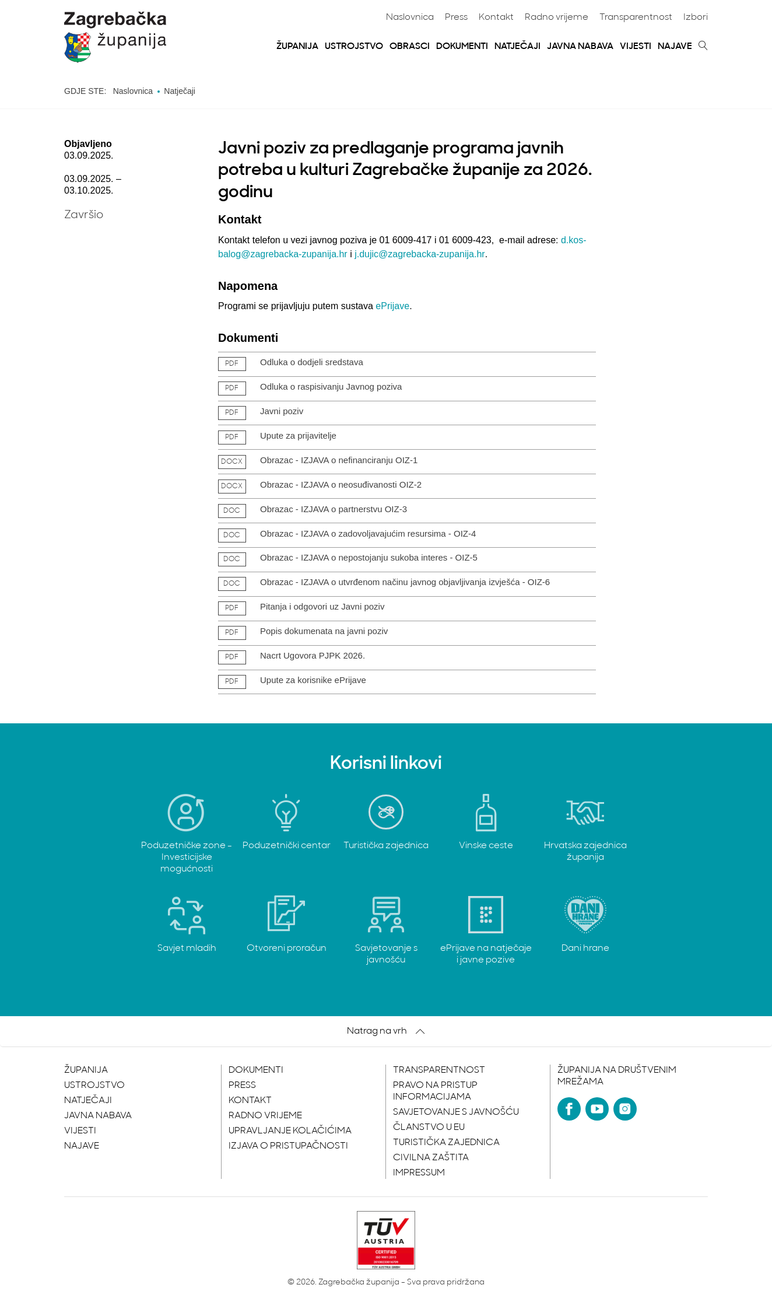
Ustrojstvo (354, 46)
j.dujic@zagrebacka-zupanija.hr (420, 254)
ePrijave (392, 306)
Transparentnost (635, 17)
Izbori (695, 17)
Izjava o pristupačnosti (288, 1146)
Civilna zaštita (431, 1158)
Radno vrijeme (556, 17)
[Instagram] (625, 1109)
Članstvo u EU (429, 1127)
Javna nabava (580, 46)
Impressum (419, 1173)
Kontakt (496, 17)
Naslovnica (410, 17)
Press (456, 17)
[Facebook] (569, 1109)
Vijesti (635, 46)
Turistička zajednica (446, 1142)
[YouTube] (597, 1109)
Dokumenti (462, 46)
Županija (297, 46)
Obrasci (409, 46)
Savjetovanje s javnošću (456, 1112)
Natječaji (517, 46)
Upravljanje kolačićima (290, 1131)
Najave (675, 46)
